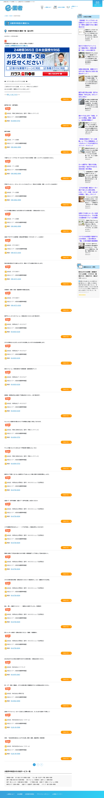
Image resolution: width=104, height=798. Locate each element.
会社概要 (19, 788)
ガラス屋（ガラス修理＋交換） (23, 771)
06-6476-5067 (15, 669)
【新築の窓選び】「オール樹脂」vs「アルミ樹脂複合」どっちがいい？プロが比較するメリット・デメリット (88, 138)
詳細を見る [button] (66, 99)
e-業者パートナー (72, 7)
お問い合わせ (97, 4)
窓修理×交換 (10, 771)
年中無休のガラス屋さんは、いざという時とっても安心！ (19, 43)
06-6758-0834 (15, 486)
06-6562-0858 (15, 695)
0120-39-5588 (15, 721)
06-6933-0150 (15, 329)
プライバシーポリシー (43, 788)
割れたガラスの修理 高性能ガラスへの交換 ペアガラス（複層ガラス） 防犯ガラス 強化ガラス (88, 265)
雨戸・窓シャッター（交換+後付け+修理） (17, 775)
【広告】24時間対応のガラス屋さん (15, 45)
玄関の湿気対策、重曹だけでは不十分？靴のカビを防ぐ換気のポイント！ (88, 69)
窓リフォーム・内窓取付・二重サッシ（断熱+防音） (40, 773)
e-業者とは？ (45, 7)
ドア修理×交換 (34, 775)
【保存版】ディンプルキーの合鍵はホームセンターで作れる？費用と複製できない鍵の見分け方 (88, 23)
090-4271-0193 (15, 251)
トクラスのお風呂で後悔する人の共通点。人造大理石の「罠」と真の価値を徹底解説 (88, 231)
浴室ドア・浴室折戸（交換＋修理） (31, 778)
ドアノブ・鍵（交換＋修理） (49, 778)
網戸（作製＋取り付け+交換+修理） (16, 773)
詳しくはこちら (11, 94)
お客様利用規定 (29, 788)
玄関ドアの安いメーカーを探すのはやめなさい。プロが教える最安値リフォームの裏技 (88, 208)
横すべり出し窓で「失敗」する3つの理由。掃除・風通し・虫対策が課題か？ (88, 114)
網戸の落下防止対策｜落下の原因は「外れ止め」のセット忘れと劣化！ (88, 92)
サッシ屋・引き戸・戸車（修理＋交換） (42, 771)
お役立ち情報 (59, 7)
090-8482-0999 (15, 146)
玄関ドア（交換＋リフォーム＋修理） (49, 775)
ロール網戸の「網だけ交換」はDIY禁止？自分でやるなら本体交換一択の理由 (88, 161)
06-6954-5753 (15, 120)
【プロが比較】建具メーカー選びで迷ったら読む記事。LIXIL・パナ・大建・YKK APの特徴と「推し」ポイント (88, 185)
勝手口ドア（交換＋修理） (13, 778)
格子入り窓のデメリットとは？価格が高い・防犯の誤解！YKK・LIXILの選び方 (88, 47)
